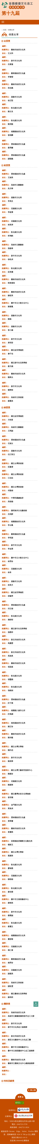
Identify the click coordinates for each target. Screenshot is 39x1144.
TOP (35, 1005)
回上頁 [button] (33, 1090)
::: (2, 30)
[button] (3, 22)
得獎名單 (11, 30)
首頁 (4, 30)
